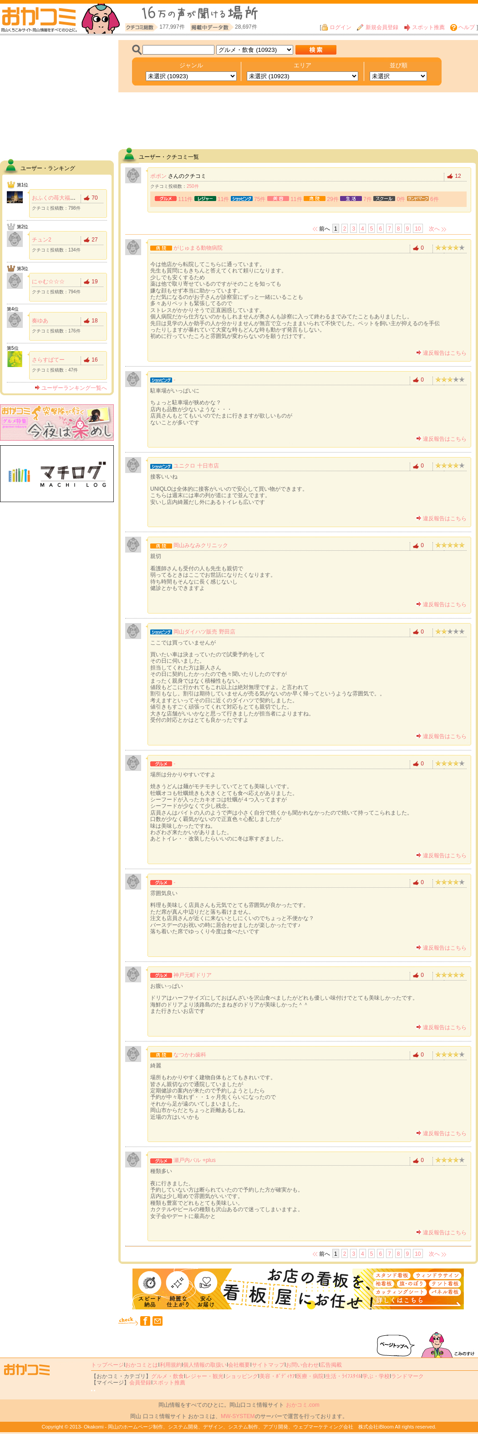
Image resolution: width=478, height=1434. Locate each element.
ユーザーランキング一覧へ (71, 388)
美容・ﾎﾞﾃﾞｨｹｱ (277, 1376)
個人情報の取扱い (205, 1365)
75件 (259, 199)
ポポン (158, 176)
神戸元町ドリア (192, 975)
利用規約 (171, 1365)
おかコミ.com (303, 1405)
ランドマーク (407, 1376)
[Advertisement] (57, 97)
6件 (434, 199)
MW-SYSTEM (237, 1416)
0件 (401, 199)
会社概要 (239, 1365)
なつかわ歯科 (189, 1055)
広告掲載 (331, 1365)
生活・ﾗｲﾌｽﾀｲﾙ (343, 1376)
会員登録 (140, 1382)
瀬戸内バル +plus (194, 1160)
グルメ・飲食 (167, 1376)
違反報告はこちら (441, 353)
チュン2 (41, 239)
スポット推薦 (424, 27)
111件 (185, 199)
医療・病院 (310, 1376)
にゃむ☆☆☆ (48, 281)
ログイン (336, 27)
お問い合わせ (302, 1365)
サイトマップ (268, 1365)
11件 (223, 199)
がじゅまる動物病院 (198, 248)
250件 (193, 186)
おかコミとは (141, 1365)
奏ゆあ (40, 320)
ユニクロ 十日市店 (196, 466)
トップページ (107, 1365)
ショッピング (241, 1376)
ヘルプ (462, 27)
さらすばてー (48, 360)
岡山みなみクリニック (200, 545)
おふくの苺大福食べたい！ (64, 198)
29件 (332, 199)
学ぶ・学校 (376, 1376)
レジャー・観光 (204, 1376)
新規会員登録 (377, 27)
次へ (434, 229)
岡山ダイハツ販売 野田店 (204, 632)
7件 (367, 199)
